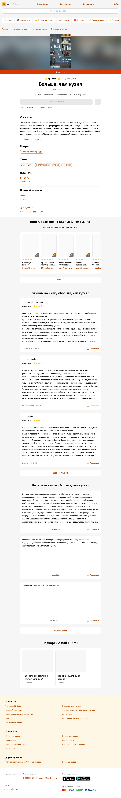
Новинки (65, 20)
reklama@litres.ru (11, 789)
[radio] (23, 259)
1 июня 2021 (54, 621)
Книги (9, 20)
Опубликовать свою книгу (31, 212)
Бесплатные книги (45, 20)
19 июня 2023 (55, 529)
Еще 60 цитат (60, 630)
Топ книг (80, 20)
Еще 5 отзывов (60, 473)
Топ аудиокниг (98, 20)
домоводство (27, 165)
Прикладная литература (31, 152)
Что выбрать (42, 4)
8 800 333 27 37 (30, 778)
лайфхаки (67, 165)
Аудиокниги (25, 20)
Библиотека (65, 4)
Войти (116, 4)
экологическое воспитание (47, 165)
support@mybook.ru (48, 778)
